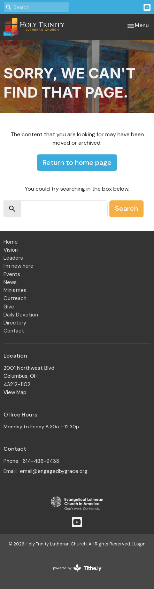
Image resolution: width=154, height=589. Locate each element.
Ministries (14, 290)
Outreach (14, 298)
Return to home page (77, 162)
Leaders (13, 257)
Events (11, 274)
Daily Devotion (20, 314)
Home (10, 241)
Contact (13, 330)
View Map (14, 392)
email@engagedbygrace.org (53, 471)
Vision (10, 249)
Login (140, 544)
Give (8, 306)
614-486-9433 (41, 461)
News (10, 282)
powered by (77, 568)
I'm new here (18, 265)
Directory (14, 322)
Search (126, 208)
